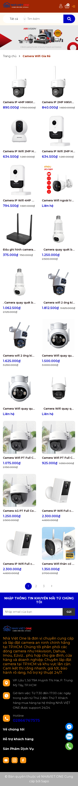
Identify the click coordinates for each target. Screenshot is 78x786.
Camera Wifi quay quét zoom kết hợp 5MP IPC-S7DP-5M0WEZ (58, 408)
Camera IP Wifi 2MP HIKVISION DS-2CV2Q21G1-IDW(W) (19, 151)
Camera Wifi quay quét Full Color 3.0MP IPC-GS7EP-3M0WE (19, 408)
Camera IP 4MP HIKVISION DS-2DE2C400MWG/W (19, 102)
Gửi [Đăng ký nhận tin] (68, 612)
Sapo (45, 781)
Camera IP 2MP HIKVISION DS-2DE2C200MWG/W (58, 102)
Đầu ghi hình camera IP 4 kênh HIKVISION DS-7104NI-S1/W (19, 249)
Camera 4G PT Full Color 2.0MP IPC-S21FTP (19, 511)
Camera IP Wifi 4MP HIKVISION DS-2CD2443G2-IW (19, 200)
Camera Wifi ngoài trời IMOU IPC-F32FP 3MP (58, 200)
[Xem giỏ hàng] (67, 6)
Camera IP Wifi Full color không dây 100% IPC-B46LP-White (58, 511)
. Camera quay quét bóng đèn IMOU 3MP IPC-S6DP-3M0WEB (19, 302)
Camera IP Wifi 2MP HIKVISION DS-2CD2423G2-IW (58, 151)
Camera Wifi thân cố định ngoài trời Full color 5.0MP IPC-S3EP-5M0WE (58, 564)
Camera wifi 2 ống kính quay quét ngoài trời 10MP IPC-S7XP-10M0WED (58, 302)
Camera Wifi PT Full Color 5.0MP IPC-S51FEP (19, 458)
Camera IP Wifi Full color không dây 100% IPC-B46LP (19, 564)
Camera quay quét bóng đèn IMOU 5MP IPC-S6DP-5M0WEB (58, 249)
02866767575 (26, 720)
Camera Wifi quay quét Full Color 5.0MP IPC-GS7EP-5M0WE (58, 355)
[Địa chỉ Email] (39, 611)
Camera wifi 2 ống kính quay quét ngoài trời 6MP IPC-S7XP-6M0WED (19, 355)
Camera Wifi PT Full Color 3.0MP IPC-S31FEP (58, 458)
